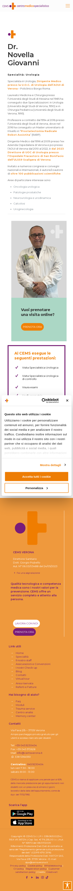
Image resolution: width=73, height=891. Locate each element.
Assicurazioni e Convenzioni (33, 663)
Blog (19, 671)
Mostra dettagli (50, 464)
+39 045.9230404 (26, 745)
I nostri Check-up (26, 667)
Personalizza (37, 487)
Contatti (21, 675)
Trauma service (25, 708)
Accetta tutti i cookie (36, 476)
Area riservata (24, 683)
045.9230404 (35, 764)
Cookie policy (35, 865)
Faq (18, 701)
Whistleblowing (53, 865)
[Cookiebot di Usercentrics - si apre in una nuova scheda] (43, 400)
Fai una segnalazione (26, 573)
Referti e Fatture (26, 686)
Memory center (26, 715)
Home (20, 652)
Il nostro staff (24, 660)
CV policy (18, 868)
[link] (22, 813)
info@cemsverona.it (29, 752)
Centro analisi (24, 712)
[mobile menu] (67, 6)
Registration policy (36, 868)
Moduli (20, 704)
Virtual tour (23, 678)
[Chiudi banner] (67, 400)
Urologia (33, 74)
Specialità (22, 656)
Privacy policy (18, 865)
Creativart (52, 872)
